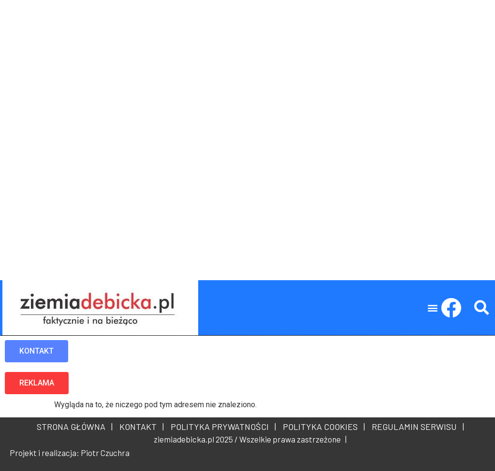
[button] (433, 308)
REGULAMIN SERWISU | (416, 426)
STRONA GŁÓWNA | (75, 426)
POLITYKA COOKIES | (322, 426)
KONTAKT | (140, 426)
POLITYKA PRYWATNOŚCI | (221, 426)
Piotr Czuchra (105, 452)
